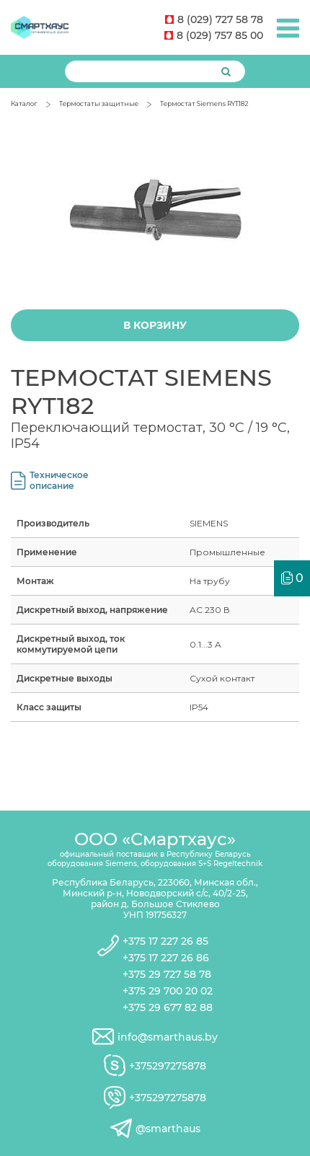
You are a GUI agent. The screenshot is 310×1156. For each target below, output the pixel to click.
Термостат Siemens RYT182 (204, 103)
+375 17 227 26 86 (166, 957)
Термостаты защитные (98, 103)
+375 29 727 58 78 (167, 974)
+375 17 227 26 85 (165, 941)
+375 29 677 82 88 (168, 1007)
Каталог (24, 103)
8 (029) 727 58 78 (214, 19)
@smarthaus (168, 1128)
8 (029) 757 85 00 (213, 35)
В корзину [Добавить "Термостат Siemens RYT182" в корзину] (155, 325)
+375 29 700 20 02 (168, 990)
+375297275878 (167, 1065)
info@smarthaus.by (168, 1037)
